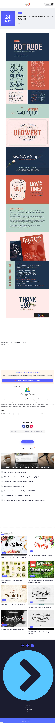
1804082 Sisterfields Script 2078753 (39, 607)
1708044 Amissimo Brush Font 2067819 (13, 558)
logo (16, 413)
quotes (29, 413)
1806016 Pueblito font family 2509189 (13, 605)
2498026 (3, 413)
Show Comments (27, 441)
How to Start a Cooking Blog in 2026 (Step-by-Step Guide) (27, 467)
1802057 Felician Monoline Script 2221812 (39, 633)
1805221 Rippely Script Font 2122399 (40, 555)
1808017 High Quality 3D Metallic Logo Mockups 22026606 (40, 581)
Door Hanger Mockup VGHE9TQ (14, 486)
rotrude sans (36, 413)
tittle (42, 413)
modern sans (22, 413)
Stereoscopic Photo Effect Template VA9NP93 (18, 481)
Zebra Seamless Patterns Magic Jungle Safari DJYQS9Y (21, 477)
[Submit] (52, 4)
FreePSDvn (27, 720)
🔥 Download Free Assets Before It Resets (27, 380)
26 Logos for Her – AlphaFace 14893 (12, 629)
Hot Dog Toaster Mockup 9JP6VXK (15, 472)
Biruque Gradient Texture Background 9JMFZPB (19, 491)
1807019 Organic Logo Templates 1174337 (11, 581)
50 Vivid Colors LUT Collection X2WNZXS (17, 495)
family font (10, 413)
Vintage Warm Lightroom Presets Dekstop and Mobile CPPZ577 (24, 500)
